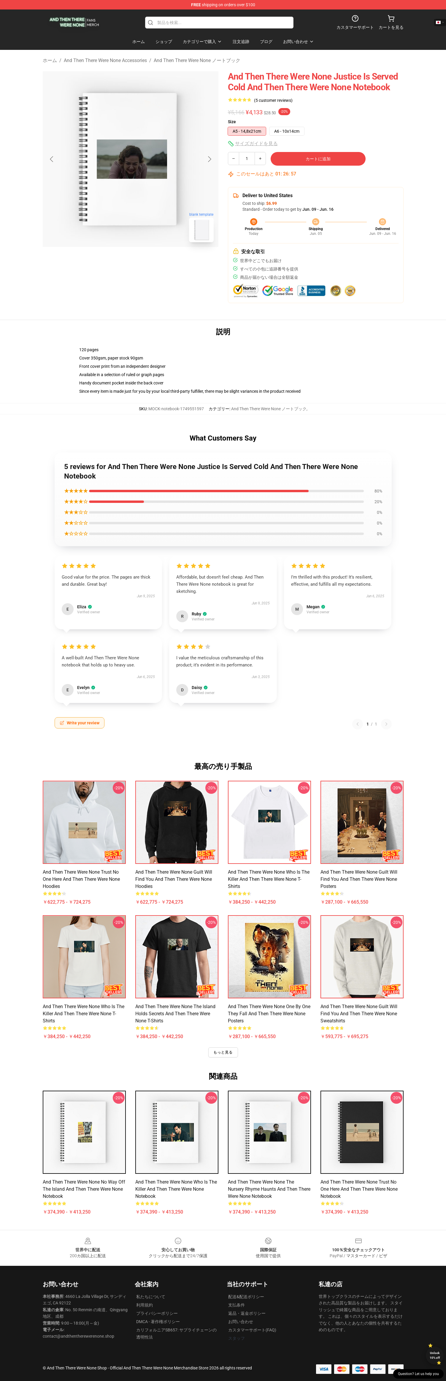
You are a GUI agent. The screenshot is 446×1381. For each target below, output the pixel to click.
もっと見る (223, 1052)
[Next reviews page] (386, 724)
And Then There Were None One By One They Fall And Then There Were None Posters (269, 1014)
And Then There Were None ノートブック (197, 60)
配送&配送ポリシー (246, 1296)
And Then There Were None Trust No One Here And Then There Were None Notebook (359, 1189)
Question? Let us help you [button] (418, 1374)
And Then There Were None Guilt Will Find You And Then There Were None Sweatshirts (358, 1014)
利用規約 (144, 1305)
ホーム (50, 60)
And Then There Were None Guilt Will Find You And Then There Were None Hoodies (173, 879)
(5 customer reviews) (273, 100)
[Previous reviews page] (357, 724)
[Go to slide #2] (146, 260)
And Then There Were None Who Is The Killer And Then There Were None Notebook (176, 1189)
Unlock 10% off (435, 1355)
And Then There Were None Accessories (105, 60)
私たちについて (150, 1296)
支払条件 (236, 1305)
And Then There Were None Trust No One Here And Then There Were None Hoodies (81, 879)
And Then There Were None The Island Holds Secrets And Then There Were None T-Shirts (175, 1014)
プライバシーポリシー (157, 1313)
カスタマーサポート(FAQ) (252, 1330)
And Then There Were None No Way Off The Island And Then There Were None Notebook (84, 1189)
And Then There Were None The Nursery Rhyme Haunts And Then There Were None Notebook (269, 1189)
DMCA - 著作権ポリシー (158, 1321)
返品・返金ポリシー (247, 1313)
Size (232, 121)
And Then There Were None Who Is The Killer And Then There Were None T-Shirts (268, 879)
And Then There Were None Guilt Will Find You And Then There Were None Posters (358, 879)
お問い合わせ (240, 1321)
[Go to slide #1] (115, 260)
